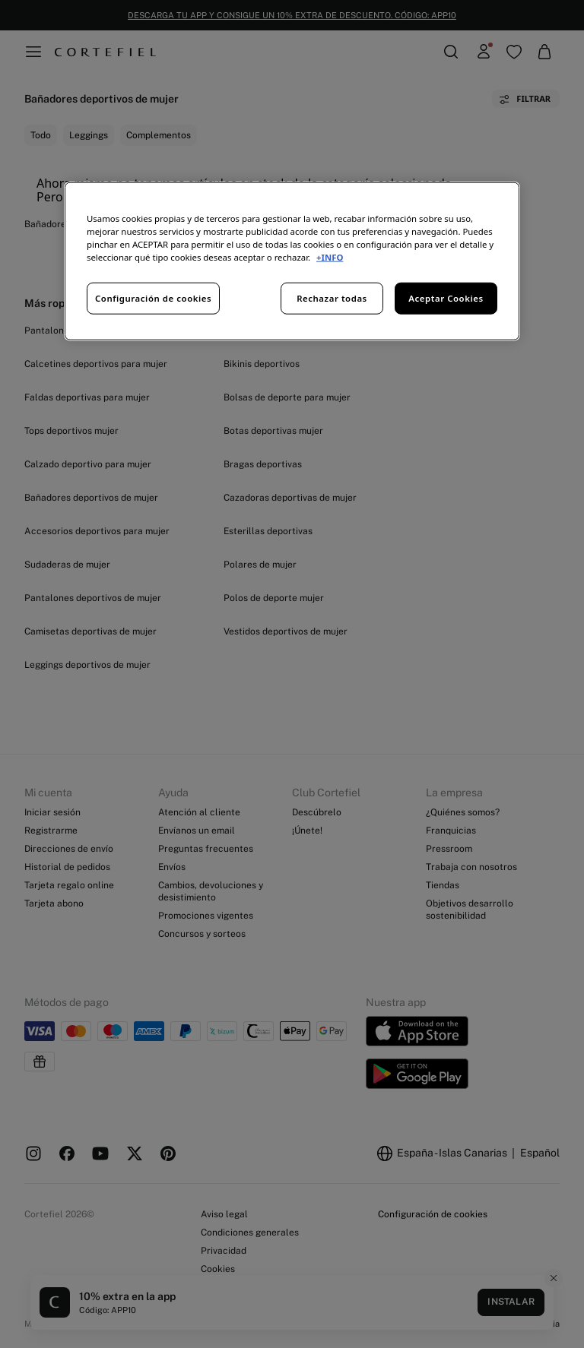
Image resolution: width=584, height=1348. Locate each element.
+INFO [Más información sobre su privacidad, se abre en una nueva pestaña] (329, 257)
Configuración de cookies (153, 298)
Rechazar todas (332, 298)
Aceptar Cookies (445, 298)
